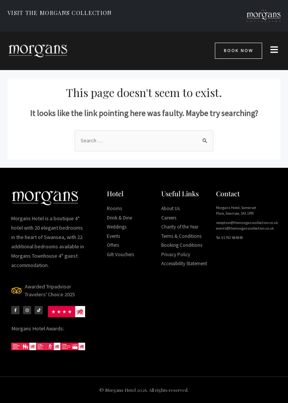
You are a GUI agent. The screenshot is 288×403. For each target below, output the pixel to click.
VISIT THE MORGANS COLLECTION (60, 12)
